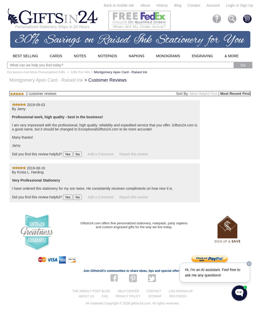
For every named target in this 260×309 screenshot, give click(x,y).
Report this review (133, 154)
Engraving (202, 56)
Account (213, 5)
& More (231, 56)
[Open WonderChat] (239, 293)
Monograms (168, 56)
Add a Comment (100, 154)
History (162, 5)
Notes (80, 56)
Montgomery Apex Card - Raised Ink (46, 80)
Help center (128, 291)
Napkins (136, 56)
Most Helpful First (203, 94)
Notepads (107, 56)
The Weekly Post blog (91, 291)
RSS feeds (177, 296)
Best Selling (25, 56)
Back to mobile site (119, 5)
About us (86, 296)
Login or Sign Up (239, 5)
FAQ (105, 296)
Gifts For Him (80, 72)
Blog (177, 5)
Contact (194, 5)
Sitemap (155, 296)
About (145, 5)
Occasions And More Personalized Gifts (36, 72)
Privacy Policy (128, 296)
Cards (56, 56)
